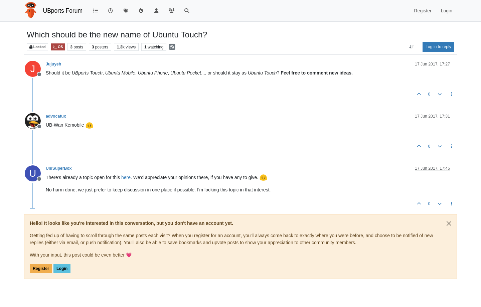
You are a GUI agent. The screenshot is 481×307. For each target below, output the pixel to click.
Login (61, 268)
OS (57, 47)
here (126, 177)
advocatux (56, 116)
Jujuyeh (53, 64)
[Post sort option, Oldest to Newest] (411, 46)
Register (41, 268)
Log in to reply (438, 46)
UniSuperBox (59, 168)
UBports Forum (63, 10)
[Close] (449, 223)
